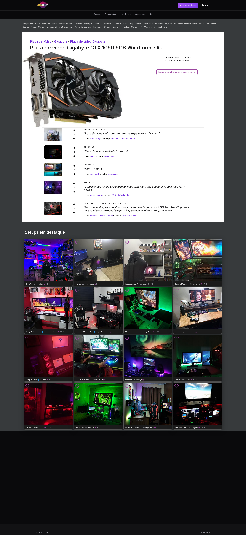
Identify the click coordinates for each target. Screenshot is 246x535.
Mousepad (52, 27)
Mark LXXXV (110, 156)
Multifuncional (66, 27)
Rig (151, 14)
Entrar (205, 5)
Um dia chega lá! (181, 332)
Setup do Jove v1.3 (132, 284)
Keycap (168, 23)
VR (155, 27)
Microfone (204, 23)
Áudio (37, 23)
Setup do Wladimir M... (84, 332)
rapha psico (89, 284)
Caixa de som (66, 23)
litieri (42, 428)
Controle (107, 23)
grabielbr (149, 332)
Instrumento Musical (153, 23)
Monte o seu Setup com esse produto (176, 72)
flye (140, 380)
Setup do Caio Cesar (33, 332)
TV (141, 27)
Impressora (135, 23)
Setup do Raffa (31, 380)
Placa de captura (83, 27)
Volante (148, 27)
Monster (78, 284)
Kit (175, 23)
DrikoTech (29, 284)
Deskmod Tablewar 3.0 (183, 284)
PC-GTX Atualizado (120, 195)
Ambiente (140, 14)
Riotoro (177, 380)
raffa (44, 380)
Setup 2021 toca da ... (133, 428)
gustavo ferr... (52, 332)
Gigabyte (60, 41)
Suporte (117, 27)
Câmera (78, 23)
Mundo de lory (31, 428)
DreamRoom (80, 428)
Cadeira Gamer (49, 23)
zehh (193, 332)
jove (144, 284)
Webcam (162, 27)
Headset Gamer (120, 23)
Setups (97, 14)
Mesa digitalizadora (187, 23)
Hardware (126, 14)
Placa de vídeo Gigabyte (87, 41)
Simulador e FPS (181, 428)
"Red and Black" (129, 215)
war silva (186, 380)
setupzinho (113, 174)
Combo (97, 23)
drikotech (40, 284)
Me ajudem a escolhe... (133, 332)
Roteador (97, 27)
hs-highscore (96, 195)
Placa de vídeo (40, 41)
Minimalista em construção (122, 138)
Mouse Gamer (38, 27)
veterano (91, 428)
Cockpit (88, 23)
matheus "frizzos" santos (101, 215)
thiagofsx (194, 428)
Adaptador (27, 23)
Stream (107, 27)
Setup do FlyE (130, 380)
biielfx (92, 156)
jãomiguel (94, 174)
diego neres (149, 428)
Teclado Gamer (130, 27)
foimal (198, 284)
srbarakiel (99, 380)
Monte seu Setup (188, 5)
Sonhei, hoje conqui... (83, 380)
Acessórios (110, 14)
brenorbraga (95, 138)
